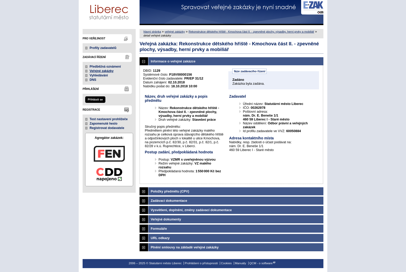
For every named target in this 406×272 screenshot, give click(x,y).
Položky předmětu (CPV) (170, 191)
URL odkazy (160, 238)
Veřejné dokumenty (166, 219)
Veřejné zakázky (102, 71)
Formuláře (159, 229)
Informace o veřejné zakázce (173, 61)
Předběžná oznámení (105, 66)
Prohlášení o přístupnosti (201, 263)
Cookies (226, 263)
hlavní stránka (152, 31)
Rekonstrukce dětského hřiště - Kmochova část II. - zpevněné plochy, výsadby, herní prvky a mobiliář (251, 31)
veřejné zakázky (175, 31)
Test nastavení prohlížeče (109, 119)
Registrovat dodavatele (107, 128)
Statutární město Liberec (109, 12)
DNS (93, 80)
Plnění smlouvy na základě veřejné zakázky (185, 247)
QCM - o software (261, 263)
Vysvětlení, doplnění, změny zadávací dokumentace (191, 210)
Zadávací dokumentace (169, 201)
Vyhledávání (99, 75)
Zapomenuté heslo (103, 123)
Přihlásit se (95, 99)
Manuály (240, 263)
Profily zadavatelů (103, 48)
